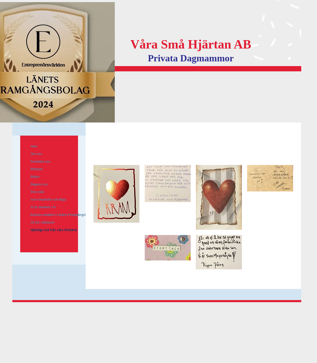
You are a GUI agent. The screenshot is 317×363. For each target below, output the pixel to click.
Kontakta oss (40, 161)
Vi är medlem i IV (43, 207)
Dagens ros (39, 184)
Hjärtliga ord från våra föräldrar (54, 230)
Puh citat (37, 192)
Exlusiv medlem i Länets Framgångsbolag (62, 215)
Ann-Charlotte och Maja (48, 199)
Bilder (35, 177)
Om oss (36, 154)
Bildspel (37, 169)
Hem (34, 146)
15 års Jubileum (43, 222)
